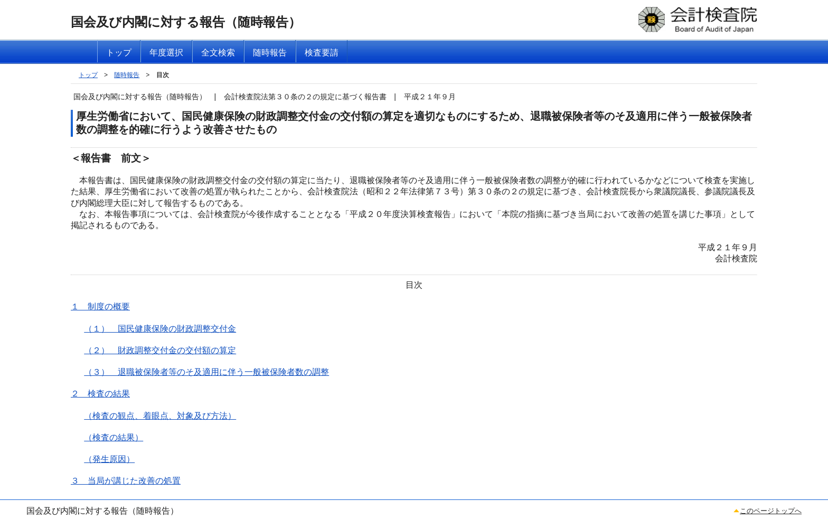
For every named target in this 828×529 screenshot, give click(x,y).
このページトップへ (771, 511)
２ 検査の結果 (100, 393)
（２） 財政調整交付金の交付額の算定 (160, 350)
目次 (162, 75)
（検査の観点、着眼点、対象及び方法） (160, 415)
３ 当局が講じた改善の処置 (126, 480)
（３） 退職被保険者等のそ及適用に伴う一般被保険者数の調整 (206, 371)
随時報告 (126, 75)
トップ (88, 75)
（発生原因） (109, 459)
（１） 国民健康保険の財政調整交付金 (160, 328)
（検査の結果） (113, 437)
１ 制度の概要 (100, 306)
